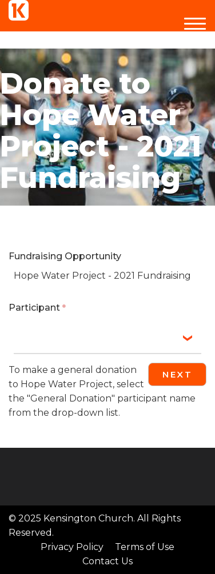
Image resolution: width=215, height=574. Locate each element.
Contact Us (107, 561)
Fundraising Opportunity (65, 256)
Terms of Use (144, 546)
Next (177, 374)
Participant (34, 307)
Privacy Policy (72, 546)
